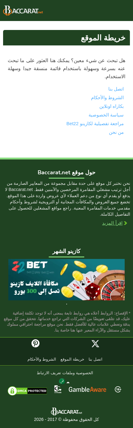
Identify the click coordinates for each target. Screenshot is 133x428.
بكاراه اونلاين (23, 10)
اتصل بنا (116, 88)
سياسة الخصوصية (106, 114)
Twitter (95, 343)
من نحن (116, 132)
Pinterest (37, 346)
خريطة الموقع (72, 360)
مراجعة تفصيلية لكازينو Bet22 (95, 123)
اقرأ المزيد (112, 223)
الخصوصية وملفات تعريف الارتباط (65, 373)
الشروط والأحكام (107, 97)
